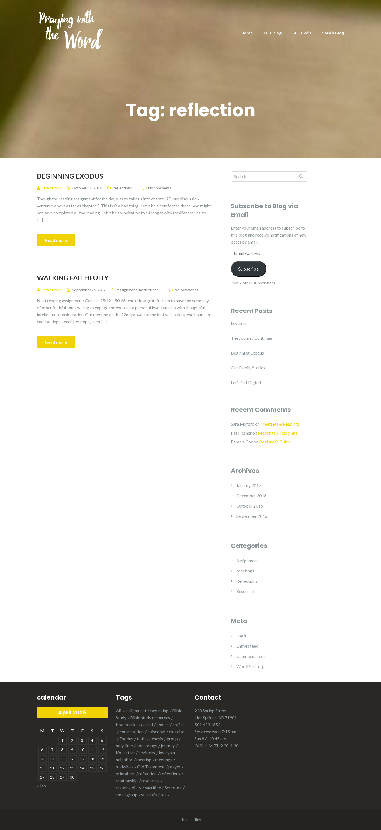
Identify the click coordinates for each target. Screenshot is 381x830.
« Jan (41, 785)
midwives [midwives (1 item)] (124, 766)
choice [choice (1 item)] (163, 724)
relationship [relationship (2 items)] (127, 780)
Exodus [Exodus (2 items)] (126, 738)
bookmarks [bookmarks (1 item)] (126, 724)
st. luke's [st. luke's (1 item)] (149, 794)
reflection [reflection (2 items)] (147, 773)
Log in (241, 635)
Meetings (245, 570)
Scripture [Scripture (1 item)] (173, 787)
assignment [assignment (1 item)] (135, 710)
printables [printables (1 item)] (125, 773)
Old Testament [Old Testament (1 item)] (151, 766)
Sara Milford (242, 423)
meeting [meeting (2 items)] (143, 759)
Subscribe (248, 269)
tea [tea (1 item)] (164, 794)
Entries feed (247, 645)
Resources (245, 591)
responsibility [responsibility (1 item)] (128, 787)
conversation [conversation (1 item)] (132, 731)
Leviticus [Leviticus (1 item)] (146, 752)
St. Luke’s (301, 32)
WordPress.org (250, 666)
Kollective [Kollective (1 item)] (125, 752)
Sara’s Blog (333, 32)
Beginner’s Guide (274, 441)
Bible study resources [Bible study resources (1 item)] (150, 717)
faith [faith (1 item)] (141, 738)
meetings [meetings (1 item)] (163, 759)
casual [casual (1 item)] (147, 724)
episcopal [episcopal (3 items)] (156, 731)
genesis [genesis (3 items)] (156, 738)
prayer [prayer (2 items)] (174, 766)
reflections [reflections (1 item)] (170, 773)
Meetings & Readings (280, 423)
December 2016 (251, 495)
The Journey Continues (252, 338)
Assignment (127, 289)
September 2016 (251, 516)
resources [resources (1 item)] (150, 780)
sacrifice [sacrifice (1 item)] (153, 787)
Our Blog (273, 32)
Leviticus (239, 323)
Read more (56, 240)
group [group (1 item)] (172, 738)
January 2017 (248, 485)
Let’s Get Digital (246, 382)
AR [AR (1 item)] (119, 710)
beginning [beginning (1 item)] (159, 710)
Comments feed (251, 656)
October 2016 (249, 505)
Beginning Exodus (70, 176)
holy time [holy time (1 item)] (124, 745)
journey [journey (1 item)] (168, 745)
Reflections (122, 188)
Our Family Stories (248, 367)
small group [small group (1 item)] (126, 794)
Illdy (197, 819)
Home (247, 32)
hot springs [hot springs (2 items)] (147, 745)
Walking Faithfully (73, 278)
